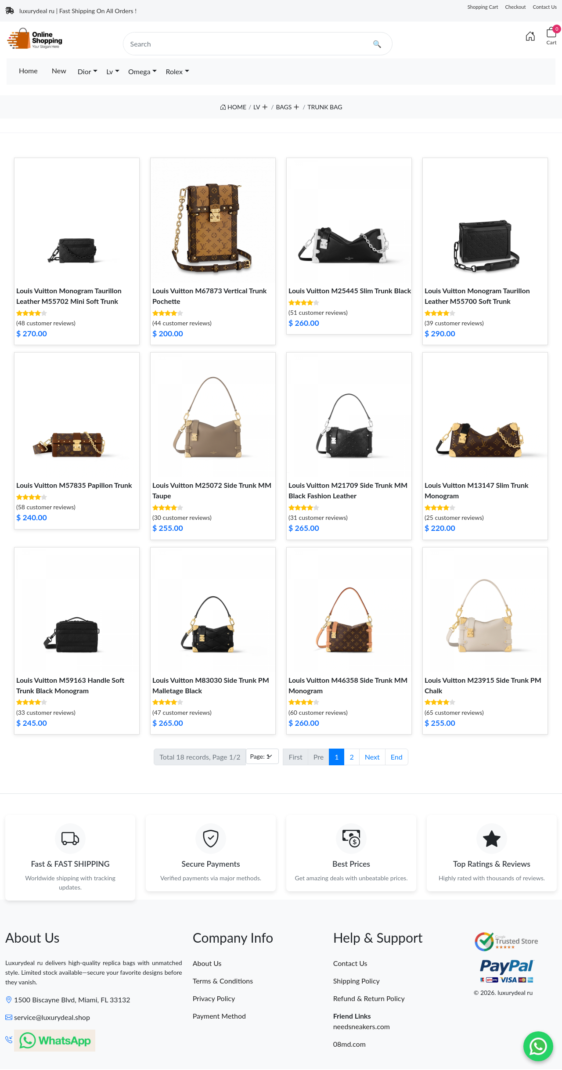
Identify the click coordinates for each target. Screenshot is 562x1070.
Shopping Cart (483, 7)
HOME (233, 107)
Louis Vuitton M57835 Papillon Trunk (74, 485)
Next (372, 757)
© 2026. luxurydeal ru (503, 993)
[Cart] (551, 36)
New (59, 70)
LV (256, 107)
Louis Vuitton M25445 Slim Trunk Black (349, 290)
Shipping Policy (356, 981)
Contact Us (545, 7)
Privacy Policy (214, 998)
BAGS (284, 107)
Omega (139, 71)
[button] (264, 105)
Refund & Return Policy (369, 998)
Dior (84, 71)
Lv (109, 71)
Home (28, 70)
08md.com (349, 1044)
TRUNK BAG (324, 107)
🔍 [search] (377, 44)
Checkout (515, 7)
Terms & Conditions (223, 981)
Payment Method (219, 1016)
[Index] (530, 36)
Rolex (174, 71)
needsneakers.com (361, 1027)
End (397, 757)
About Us (207, 963)
